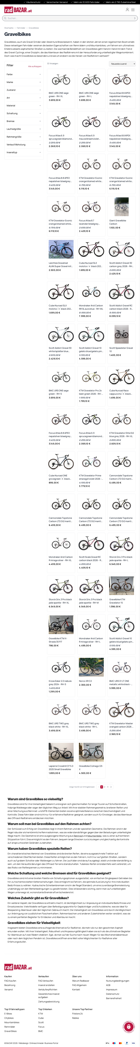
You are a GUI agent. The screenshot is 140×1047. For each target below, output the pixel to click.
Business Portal (51, 1043)
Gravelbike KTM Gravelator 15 (117, 601)
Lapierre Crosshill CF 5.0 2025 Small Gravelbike (61, 767)
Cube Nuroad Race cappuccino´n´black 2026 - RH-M (120, 392)
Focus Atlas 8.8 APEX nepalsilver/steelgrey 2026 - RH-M (120, 137)
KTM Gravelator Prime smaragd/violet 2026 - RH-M (90, 477)
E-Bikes (8, 1013)
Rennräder (9, 1026)
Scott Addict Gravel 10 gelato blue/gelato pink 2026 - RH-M (91, 349)
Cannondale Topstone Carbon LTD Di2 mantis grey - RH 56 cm (60, 519)
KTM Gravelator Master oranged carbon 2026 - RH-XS (121, 725)
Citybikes (9, 1017)
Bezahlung (9, 985)
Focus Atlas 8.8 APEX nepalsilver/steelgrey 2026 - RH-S (59, 179)
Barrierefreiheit (114, 998)
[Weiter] (111, 787)
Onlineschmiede (36, 1043)
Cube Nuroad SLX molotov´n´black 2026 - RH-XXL (60, 307)
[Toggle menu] (133, 10)
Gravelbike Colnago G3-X (91, 767)
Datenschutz (112, 993)
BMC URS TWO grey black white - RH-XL (59, 725)
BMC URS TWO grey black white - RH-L (89, 725)
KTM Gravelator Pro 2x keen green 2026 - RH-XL (90, 392)
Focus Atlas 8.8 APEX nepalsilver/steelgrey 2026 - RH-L (120, 94)
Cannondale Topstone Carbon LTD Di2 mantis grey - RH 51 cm (120, 477)
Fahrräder (21, 28)
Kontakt (76, 989)
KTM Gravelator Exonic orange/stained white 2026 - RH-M (121, 179)
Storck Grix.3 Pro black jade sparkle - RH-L (120, 558)
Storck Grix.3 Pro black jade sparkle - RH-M (90, 601)
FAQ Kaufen (10, 980)
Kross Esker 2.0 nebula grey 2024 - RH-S (60, 682)
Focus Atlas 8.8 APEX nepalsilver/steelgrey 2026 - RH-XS (59, 434)
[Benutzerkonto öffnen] (127, 9)
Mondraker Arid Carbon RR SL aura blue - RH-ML (91, 307)
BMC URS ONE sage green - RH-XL (58, 94)
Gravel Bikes (10, 1031)
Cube (41, 1017)
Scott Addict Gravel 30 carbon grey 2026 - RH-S (121, 264)
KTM (40, 1013)
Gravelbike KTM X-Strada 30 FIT (58, 640)
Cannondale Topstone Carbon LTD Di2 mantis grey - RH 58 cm (120, 519)
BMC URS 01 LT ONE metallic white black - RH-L (120, 682)
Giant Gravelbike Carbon (117, 222)
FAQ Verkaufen (45, 980)
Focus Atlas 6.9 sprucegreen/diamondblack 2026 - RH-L (91, 434)
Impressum (111, 989)
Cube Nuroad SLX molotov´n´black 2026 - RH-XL (90, 264)
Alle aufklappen (34, 66)
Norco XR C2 (85, 680)
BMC (40, 1031)
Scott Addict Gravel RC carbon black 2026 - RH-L (121, 307)
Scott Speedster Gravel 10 (121, 349)
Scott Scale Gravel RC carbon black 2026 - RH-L (91, 558)
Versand (8, 989)
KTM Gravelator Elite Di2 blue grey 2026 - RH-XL (121, 434)
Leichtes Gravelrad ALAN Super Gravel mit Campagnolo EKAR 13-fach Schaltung (60, 264)
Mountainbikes (11, 1022)
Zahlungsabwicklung (48, 1001)
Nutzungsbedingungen (117, 980)
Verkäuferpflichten (47, 989)
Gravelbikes (34, 28)
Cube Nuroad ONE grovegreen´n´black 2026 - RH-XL (59, 477)
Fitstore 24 (77, 1013)
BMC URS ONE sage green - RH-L (89, 94)
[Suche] (70, 18)
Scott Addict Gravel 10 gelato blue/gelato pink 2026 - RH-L (121, 640)
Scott (41, 1022)
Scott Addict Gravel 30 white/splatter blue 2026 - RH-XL (60, 349)
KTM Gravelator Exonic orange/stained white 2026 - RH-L (60, 222)
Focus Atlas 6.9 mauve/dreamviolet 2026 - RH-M (89, 137)
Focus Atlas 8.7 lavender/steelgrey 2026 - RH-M (88, 222)
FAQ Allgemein (79, 985)
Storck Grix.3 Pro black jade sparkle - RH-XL (60, 601)
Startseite (8, 28)
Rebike (75, 1017)
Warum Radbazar (80, 980)
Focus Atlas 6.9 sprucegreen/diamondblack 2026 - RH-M (61, 137)
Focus (41, 1026)
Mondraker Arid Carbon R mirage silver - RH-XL (61, 558)
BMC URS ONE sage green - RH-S (58, 392)
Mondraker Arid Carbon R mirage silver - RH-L (91, 640)
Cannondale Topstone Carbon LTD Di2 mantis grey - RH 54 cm (90, 519)
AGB (108, 985)
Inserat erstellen (46, 985)
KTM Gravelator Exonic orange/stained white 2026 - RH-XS (90, 179)
